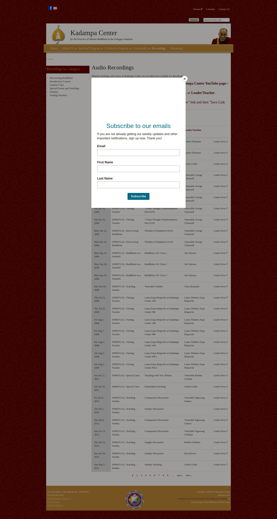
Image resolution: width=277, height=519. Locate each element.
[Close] (185, 79)
